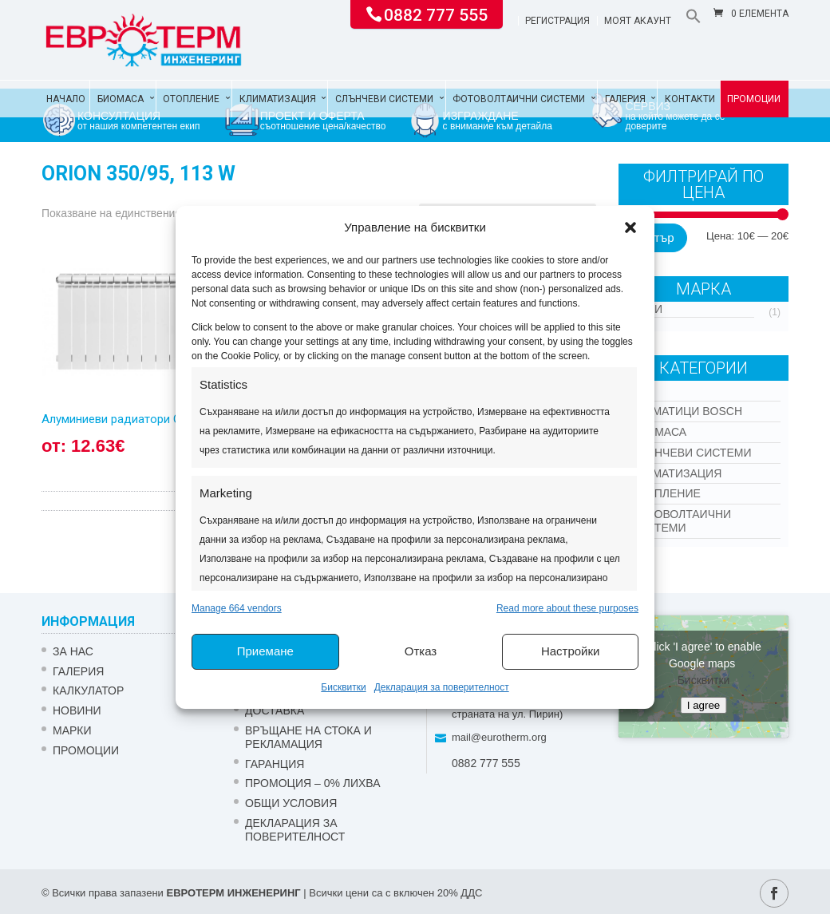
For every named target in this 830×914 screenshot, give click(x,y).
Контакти (690, 99)
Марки (72, 730)
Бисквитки (343, 687)
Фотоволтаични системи (519, 99)
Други (644, 309)
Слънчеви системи (384, 99)
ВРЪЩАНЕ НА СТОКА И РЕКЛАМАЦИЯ (308, 737)
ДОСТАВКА (274, 710)
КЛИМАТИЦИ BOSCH (686, 411)
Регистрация (557, 21)
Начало (65, 99)
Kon (642, 390)
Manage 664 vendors (237, 608)
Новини (77, 710)
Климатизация (277, 99)
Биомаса (120, 99)
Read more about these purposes (567, 608)
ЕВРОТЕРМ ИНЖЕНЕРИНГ (233, 893)
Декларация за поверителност (441, 687)
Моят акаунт (637, 21)
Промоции (754, 99)
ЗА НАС (73, 651)
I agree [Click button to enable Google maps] (704, 705)
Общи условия (291, 803)
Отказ (421, 651)
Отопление (191, 99)
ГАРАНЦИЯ (274, 764)
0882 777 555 (436, 14)
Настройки (570, 651)
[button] (630, 227)
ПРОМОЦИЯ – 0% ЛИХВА (313, 783)
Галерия (625, 99)
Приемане (265, 651)
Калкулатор (88, 690)
